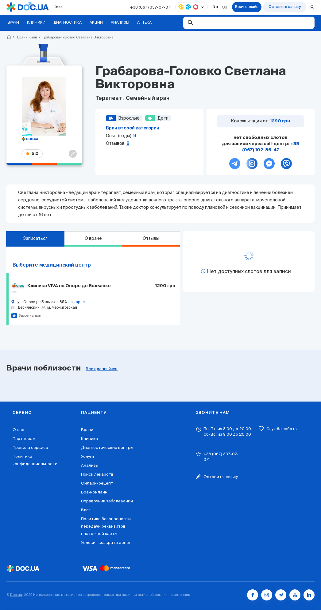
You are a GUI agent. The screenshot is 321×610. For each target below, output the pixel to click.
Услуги (87, 456)
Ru (215, 7)
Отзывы (151, 238)
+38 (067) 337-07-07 (150, 7)
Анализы (90, 465)
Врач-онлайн (94, 492)
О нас (18, 429)
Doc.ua (16, 594)
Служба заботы (281, 428)
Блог (85, 510)
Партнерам (24, 438)
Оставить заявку (285, 7)
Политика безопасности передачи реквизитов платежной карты (106, 526)
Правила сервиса (30, 447)
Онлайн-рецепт (97, 483)
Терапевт (109, 98)
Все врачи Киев (102, 369)
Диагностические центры (107, 447)
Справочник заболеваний (107, 501)
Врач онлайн (246, 7)
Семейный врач (147, 98)
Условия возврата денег (105, 542)
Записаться (35, 238)
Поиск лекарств (97, 474)
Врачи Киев (24, 37)
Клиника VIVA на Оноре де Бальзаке (69, 286)
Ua (224, 7)
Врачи (87, 429)
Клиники (89, 438)
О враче (93, 238)
